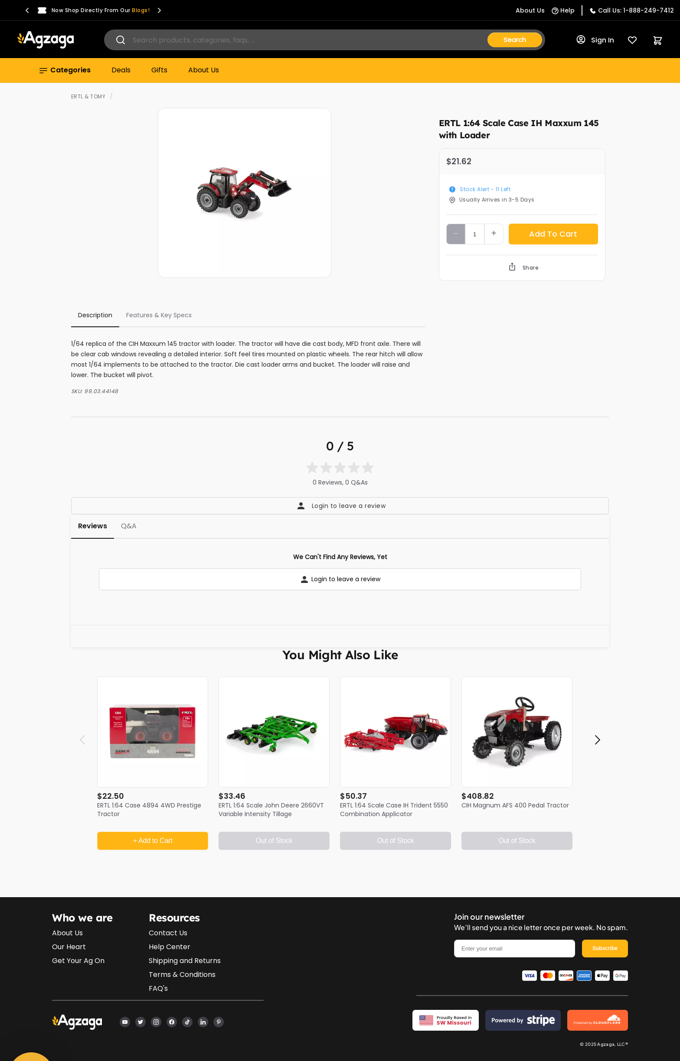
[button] (27, 10)
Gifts (159, 70)
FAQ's (158, 988)
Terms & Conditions (182, 975)
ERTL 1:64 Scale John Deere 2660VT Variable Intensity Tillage (271, 809)
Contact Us (168, 933)
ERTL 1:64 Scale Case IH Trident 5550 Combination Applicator (394, 809)
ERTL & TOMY (88, 96)
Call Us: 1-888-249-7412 (636, 10)
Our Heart (69, 947)
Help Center (169, 947)
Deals (121, 70)
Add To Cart (553, 233)
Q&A (129, 526)
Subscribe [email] (605, 948)
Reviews (92, 526)
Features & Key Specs (159, 315)
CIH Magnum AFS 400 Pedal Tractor (515, 805)
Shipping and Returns (185, 961)
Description (95, 315)
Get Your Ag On (78, 961)
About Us (203, 70)
